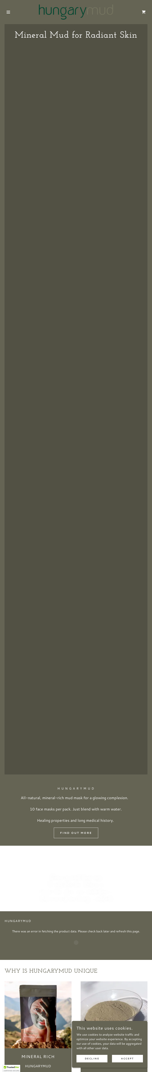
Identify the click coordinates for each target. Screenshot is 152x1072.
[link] (76, 12)
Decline (92, 1058)
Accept (127, 1058)
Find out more (76, 833)
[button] (15, 12)
